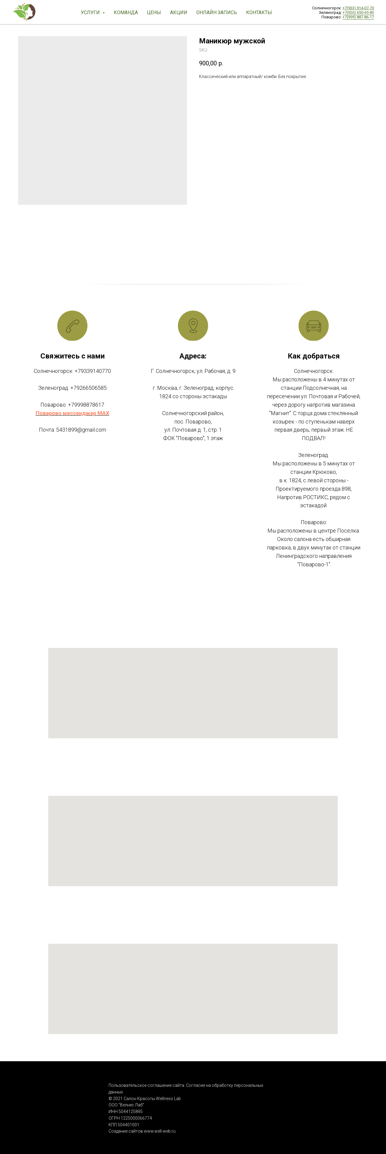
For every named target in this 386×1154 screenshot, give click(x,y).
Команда (126, 12)
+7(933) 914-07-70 (358, 8)
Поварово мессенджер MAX (72, 413)
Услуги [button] (91, 12)
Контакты (259, 12)
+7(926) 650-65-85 (358, 12)
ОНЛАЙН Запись (216, 12)
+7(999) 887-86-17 (358, 17)
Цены (154, 12)
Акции (178, 12)
